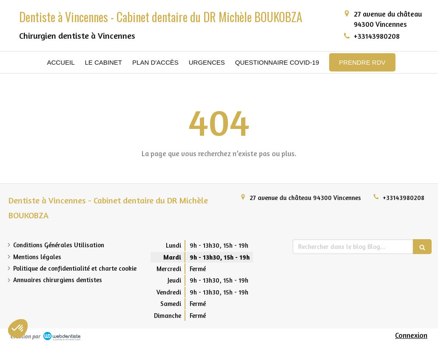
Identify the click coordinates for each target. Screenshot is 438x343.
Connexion (411, 335)
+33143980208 (377, 35)
